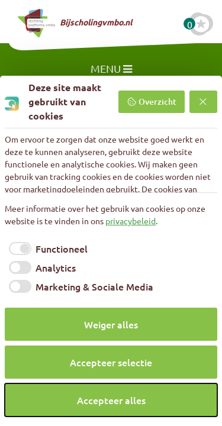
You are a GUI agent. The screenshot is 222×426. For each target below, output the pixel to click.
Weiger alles (111, 324)
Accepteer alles (111, 399)
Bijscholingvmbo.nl (75, 23)
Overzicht (151, 101)
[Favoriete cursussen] (201, 24)
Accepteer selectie (111, 362)
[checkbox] (46, 248)
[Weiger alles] (203, 102)
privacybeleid (130, 220)
